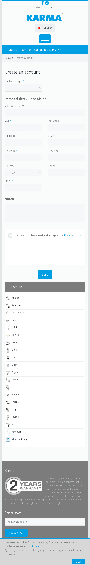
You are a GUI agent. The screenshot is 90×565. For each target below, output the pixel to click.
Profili (11, 387)
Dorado (12, 335)
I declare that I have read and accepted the (44, 237)
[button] (45, 28)
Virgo (11, 424)
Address (10, 135)
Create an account (45, 7)
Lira (10, 358)
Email (8, 181)
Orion (11, 365)
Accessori (14, 432)
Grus (11, 350)
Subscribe (16, 532)
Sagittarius (14, 395)
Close (78, 561)
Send (45, 274)
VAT (7, 120)
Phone (52, 165)
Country (9, 165)
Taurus (12, 417)
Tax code (53, 120)
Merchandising (16, 439)
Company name (14, 105)
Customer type (13, 81)
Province (53, 150)
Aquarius (13, 305)
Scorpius (13, 402)
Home (9, 58)
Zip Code (10, 150)
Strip (11, 410)
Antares (13, 298)
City (50, 135)
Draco (11, 343)
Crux (11, 320)
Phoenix (13, 380)
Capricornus (15, 313)
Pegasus (13, 372)
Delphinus (14, 328)
